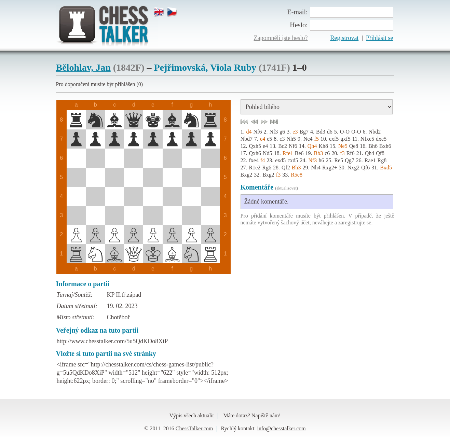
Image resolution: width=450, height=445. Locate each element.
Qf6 (365, 167)
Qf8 (380, 153)
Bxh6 (385, 146)
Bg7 (304, 132)
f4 (262, 160)
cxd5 (292, 160)
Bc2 (282, 146)
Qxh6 (255, 153)
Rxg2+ (329, 167)
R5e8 (296, 175)
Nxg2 (353, 167)
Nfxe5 (367, 139)
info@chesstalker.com (281, 428)
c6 (327, 153)
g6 (282, 132)
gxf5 (345, 139)
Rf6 (350, 153)
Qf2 (286, 167)
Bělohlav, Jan (83, 67)
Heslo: (299, 25)
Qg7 (349, 160)
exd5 (280, 160)
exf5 (334, 139)
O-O (345, 132)
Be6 (299, 153)
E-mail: (297, 12)
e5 (269, 139)
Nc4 (308, 139)
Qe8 (353, 146)
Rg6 (266, 167)
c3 (282, 139)
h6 (321, 160)
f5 (316, 139)
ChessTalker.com (194, 428)
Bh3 (296, 167)
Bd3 (320, 132)
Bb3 (318, 153)
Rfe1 (288, 153)
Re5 (338, 160)
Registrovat (344, 37)
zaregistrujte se (354, 222)
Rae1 (370, 160)
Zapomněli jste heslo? (281, 37)
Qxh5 (255, 146)
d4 (249, 132)
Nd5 (267, 153)
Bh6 (373, 146)
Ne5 (342, 146)
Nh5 (291, 139)
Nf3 (273, 132)
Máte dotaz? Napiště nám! (252, 415)
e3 (295, 132)
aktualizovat (286, 188)
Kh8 (323, 146)
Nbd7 (247, 139)
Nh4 (316, 167)
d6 (329, 132)
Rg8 (382, 160)
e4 (262, 139)
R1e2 (255, 167)
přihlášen (334, 216)
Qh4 (312, 146)
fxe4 (254, 160)
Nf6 (258, 132)
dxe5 (381, 139)
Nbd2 (375, 132)
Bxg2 (247, 175)
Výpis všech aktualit (191, 415)
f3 (342, 153)
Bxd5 (386, 167)
